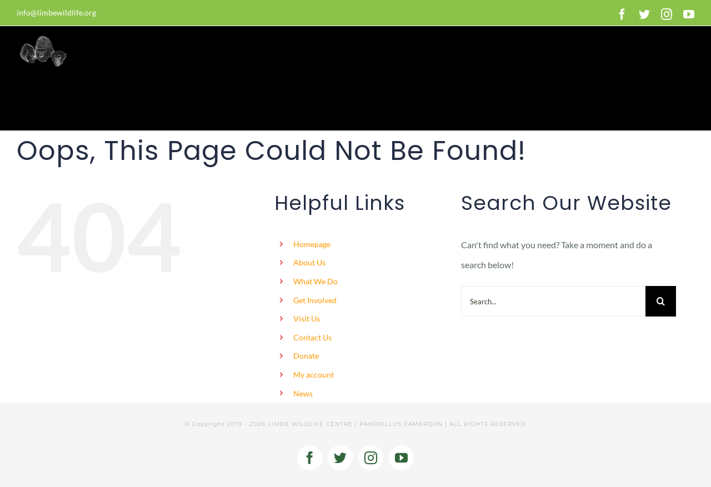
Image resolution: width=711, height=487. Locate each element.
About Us (309, 262)
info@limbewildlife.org (56, 12)
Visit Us (306, 318)
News (303, 393)
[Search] (660, 301)
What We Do (315, 281)
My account (313, 374)
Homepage (312, 244)
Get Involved (315, 300)
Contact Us (312, 337)
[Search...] (553, 301)
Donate (306, 355)
